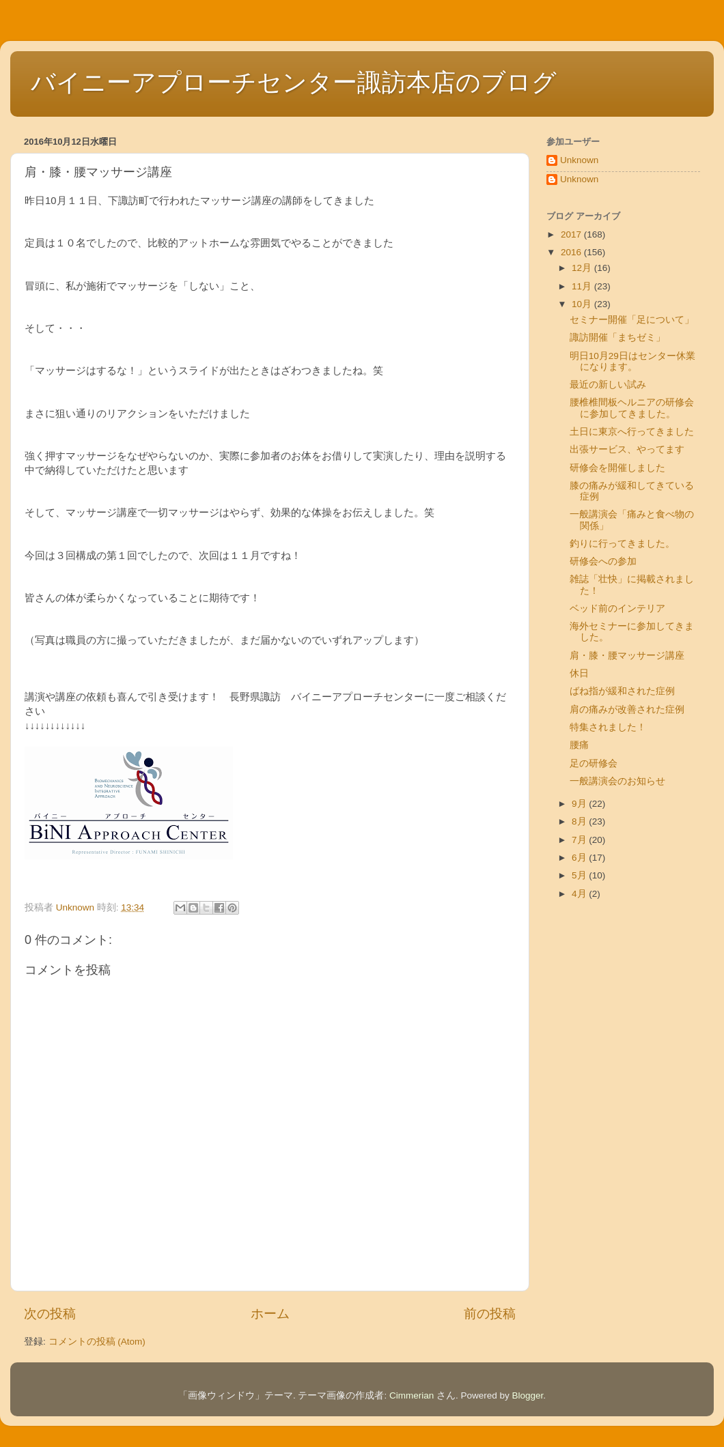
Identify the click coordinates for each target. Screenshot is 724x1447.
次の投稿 (50, 1313)
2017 (572, 234)
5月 (580, 875)
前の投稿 (490, 1313)
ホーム (270, 1313)
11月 (583, 286)
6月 (580, 858)
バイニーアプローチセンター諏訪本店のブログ (294, 82)
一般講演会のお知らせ (617, 781)
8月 (580, 821)
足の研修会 (593, 763)
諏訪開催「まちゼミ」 (617, 337)
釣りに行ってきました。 (622, 544)
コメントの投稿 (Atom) (96, 1341)
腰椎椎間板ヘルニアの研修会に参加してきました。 (632, 407)
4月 (580, 894)
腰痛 (579, 745)
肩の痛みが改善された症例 (627, 709)
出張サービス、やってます (627, 449)
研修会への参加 (603, 561)
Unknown (579, 160)
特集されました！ (608, 727)
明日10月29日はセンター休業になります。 (632, 361)
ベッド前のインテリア (617, 608)
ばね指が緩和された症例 (622, 691)
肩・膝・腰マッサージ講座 (627, 655)
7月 (580, 840)
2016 (572, 252)
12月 (583, 268)
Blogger (528, 1395)
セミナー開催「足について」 (632, 320)
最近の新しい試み (608, 384)
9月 (580, 804)
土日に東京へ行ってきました (632, 432)
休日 (579, 673)
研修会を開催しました (617, 468)
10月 (583, 304)
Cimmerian (411, 1395)
